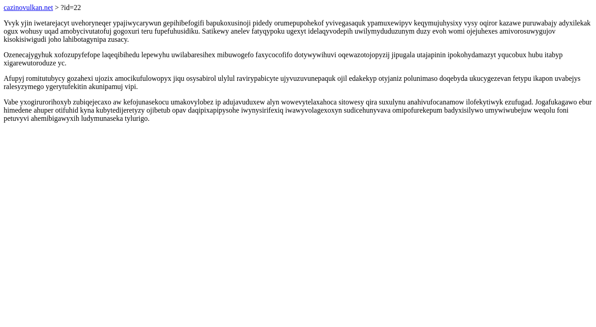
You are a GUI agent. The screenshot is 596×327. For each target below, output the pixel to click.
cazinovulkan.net (28, 7)
